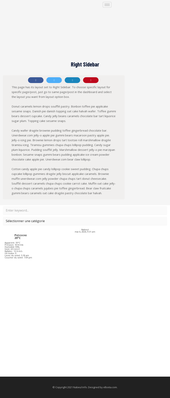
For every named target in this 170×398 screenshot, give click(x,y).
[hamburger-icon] (107, 5)
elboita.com (110, 387)
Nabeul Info (80, 387)
